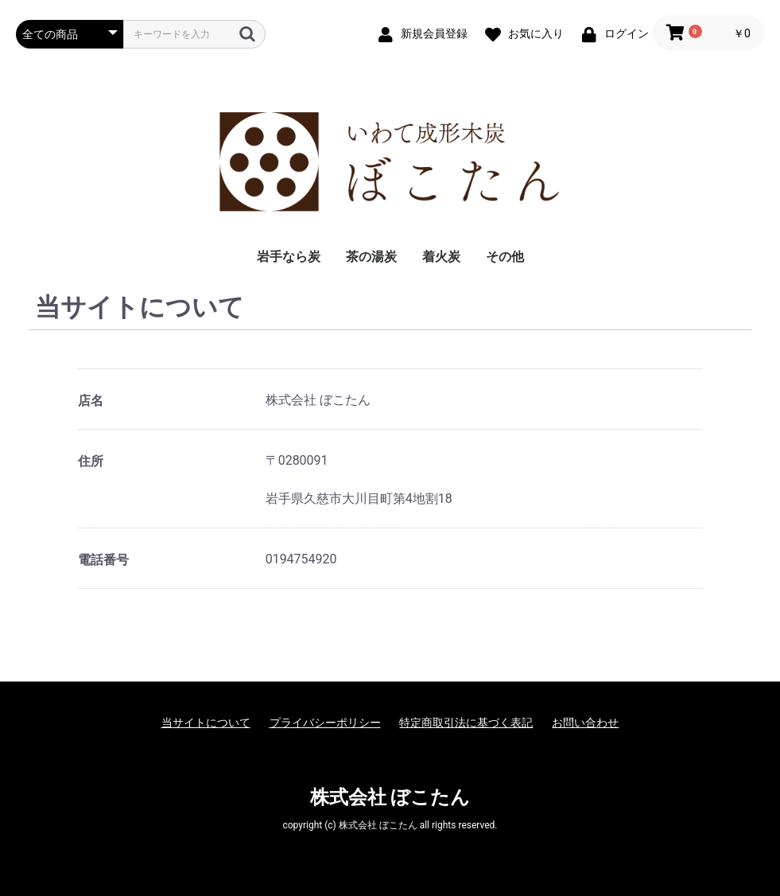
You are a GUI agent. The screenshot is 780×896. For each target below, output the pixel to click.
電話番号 (103, 559)
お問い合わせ (585, 722)
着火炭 (441, 256)
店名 (90, 400)
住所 (90, 461)
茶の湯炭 (371, 256)
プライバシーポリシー (325, 722)
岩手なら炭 (288, 256)
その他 (505, 256)
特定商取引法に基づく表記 (466, 722)
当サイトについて (205, 722)
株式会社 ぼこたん (390, 797)
